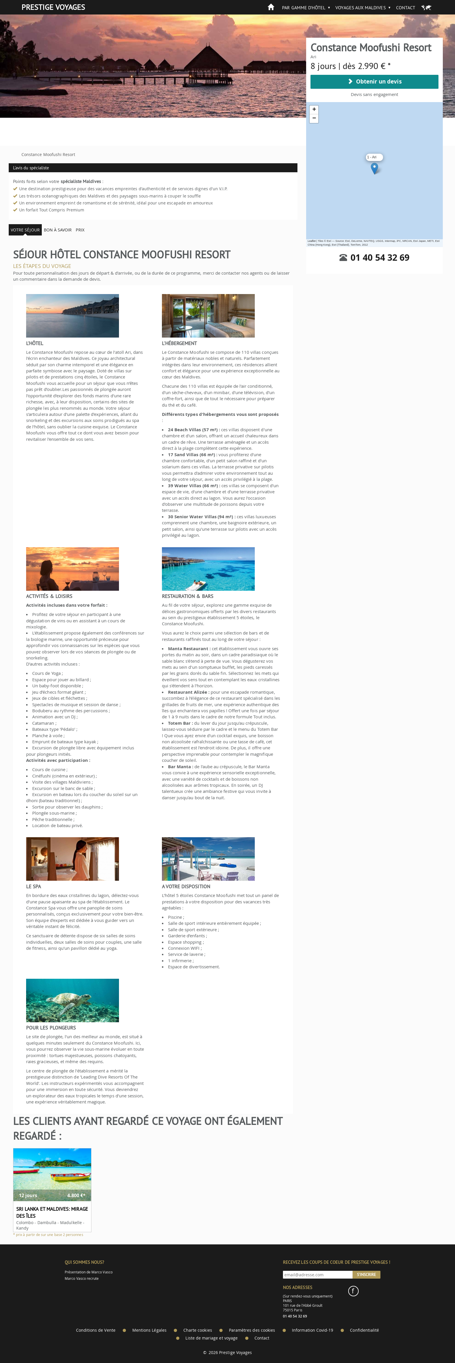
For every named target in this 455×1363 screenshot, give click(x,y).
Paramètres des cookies (252, 1330)
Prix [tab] (80, 230)
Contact (405, 7)
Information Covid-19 (312, 1330)
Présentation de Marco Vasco (89, 1272)
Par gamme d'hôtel (303, 7)
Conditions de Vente (95, 1330)
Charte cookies (197, 1330)
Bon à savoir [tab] (58, 230)
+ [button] (314, 110)
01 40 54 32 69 (380, 257)
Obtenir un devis (374, 81)
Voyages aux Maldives (360, 7)
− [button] (314, 118)
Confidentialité (364, 1330)
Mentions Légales (149, 1330)
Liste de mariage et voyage (211, 1338)
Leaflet (311, 241)
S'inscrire (366, 1274)
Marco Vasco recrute (82, 1278)
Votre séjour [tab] (25, 230)
